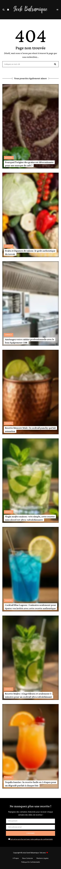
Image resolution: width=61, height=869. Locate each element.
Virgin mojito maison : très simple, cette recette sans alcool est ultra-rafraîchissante (30, 518)
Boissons (9, 158)
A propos (16, 858)
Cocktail (8, 423)
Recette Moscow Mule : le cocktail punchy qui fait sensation (30, 429)
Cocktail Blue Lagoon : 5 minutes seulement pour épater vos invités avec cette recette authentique (30, 607)
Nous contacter (27, 858)
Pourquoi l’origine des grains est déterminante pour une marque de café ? (29, 164)
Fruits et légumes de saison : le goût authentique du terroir (30, 252)
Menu (57, 9)
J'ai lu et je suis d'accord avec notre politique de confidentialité (31, 839)
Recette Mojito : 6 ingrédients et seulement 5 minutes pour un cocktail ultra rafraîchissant (28, 695)
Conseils (8, 246)
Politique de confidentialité (30, 862)
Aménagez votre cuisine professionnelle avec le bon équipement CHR (29, 341)
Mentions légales (42, 858)
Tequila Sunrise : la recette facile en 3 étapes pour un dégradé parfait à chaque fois (30, 784)
